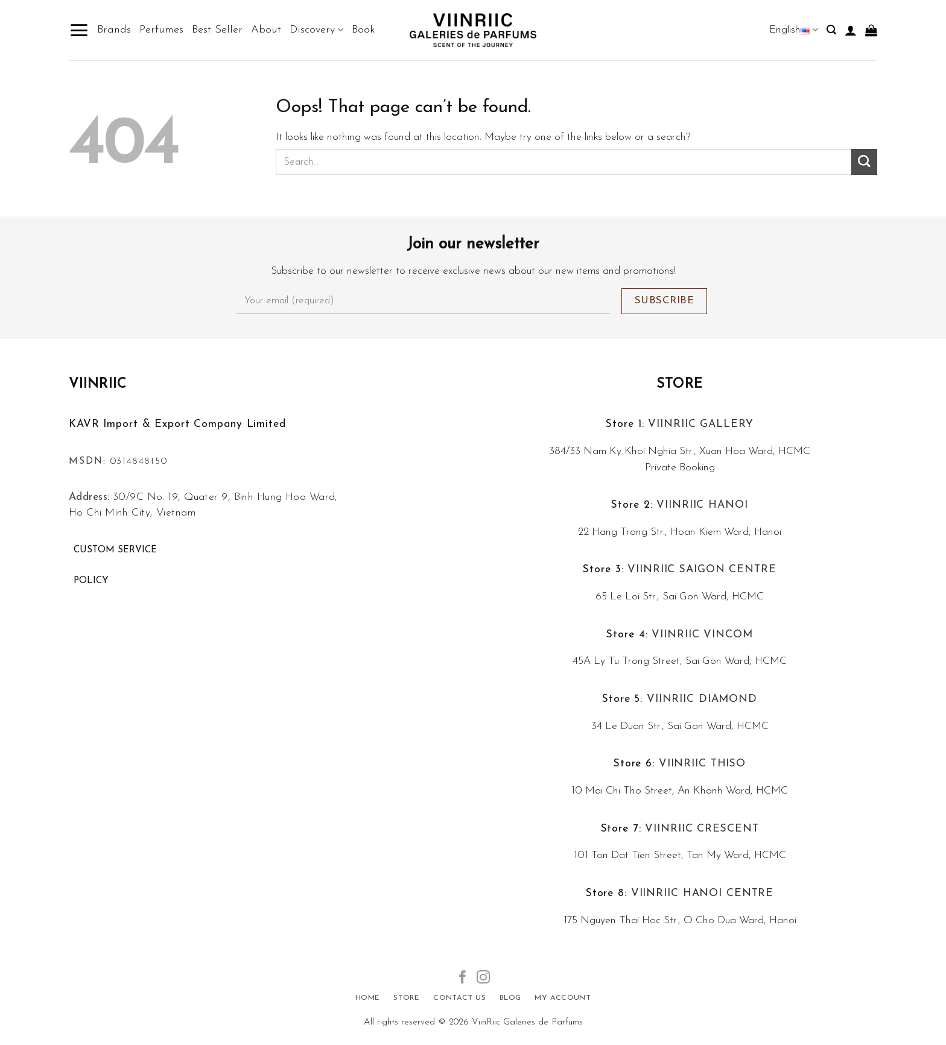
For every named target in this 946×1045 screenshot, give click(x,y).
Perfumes (161, 30)
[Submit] (864, 162)
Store (679, 384)
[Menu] (79, 30)
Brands (114, 30)
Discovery (316, 30)
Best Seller (217, 30)
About (266, 30)
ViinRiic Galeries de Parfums (527, 1022)
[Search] (831, 30)
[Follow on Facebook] (462, 978)
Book (363, 30)
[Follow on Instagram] (483, 978)
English (793, 30)
